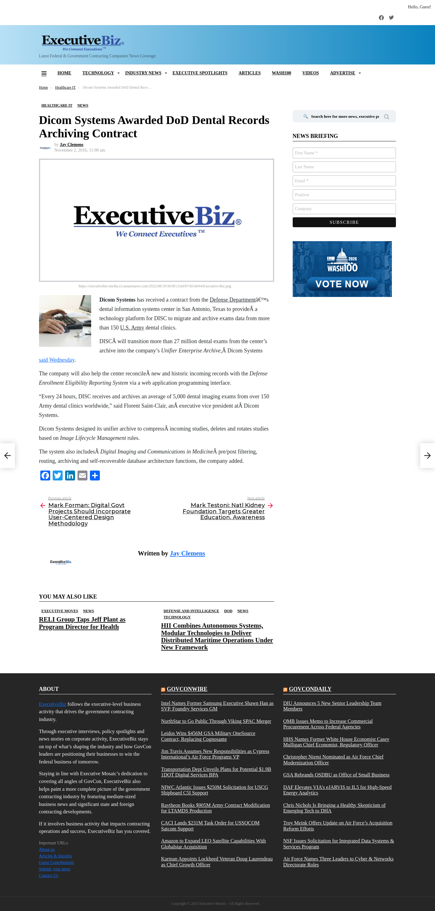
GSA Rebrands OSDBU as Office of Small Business (336, 775)
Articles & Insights (55, 856)
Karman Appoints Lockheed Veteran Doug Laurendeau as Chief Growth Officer (217, 861)
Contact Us (49, 875)
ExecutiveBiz (52, 704)
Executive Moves (60, 611)
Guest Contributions (56, 862)
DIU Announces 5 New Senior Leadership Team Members (332, 706)
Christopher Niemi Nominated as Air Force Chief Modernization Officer (333, 759)
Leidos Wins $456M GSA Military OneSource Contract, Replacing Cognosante (208, 736)
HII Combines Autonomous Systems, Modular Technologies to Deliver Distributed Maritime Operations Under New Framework (217, 636)
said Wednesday (57, 360)
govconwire (187, 689)
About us (47, 849)
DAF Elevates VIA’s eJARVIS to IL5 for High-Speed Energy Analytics (337, 790)
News (88, 611)
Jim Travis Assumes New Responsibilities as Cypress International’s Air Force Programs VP (215, 754)
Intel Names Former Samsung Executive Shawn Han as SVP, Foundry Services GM (217, 706)
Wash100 (281, 73)
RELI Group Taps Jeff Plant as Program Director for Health (82, 623)
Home (64, 73)
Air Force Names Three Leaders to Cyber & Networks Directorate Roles (338, 861)
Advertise (342, 73)
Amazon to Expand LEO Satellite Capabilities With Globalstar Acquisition (213, 843)
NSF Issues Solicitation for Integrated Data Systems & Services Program (338, 843)
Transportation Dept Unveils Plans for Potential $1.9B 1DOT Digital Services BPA (216, 772)
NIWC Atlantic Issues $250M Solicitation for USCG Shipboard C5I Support (214, 790)
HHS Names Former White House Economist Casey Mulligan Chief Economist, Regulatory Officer (336, 742)
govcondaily (310, 689)
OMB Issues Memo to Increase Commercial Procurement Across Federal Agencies (328, 724)
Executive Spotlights (200, 73)
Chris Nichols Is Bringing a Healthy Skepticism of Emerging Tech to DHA (334, 808)
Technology (98, 73)
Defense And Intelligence (191, 611)
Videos (310, 73)
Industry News (143, 73)
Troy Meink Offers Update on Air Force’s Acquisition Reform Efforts (337, 825)
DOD (228, 611)
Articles (250, 73)
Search (386, 118)
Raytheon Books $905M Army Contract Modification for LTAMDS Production (215, 808)
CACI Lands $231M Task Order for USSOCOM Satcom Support (210, 825)
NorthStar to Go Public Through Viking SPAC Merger (216, 721)
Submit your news (55, 869)
